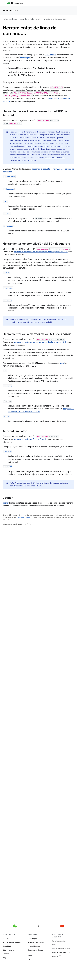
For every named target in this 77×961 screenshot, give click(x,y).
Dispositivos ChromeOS (61, 948)
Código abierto (8, 950)
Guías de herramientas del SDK (54, 19)
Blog (4, 957)
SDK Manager (50, 55)
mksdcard (7, 467)
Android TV (56, 956)
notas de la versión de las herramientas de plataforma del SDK (40, 342)
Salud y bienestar (34, 946)
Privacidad (32, 956)
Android (6, 938)
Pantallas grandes (59, 941)
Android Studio (11, 10)
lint (5, 201)
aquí (62, 363)
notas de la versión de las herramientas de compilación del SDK (41, 252)
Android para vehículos (61, 952)
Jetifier (6, 503)
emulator (7, 451)
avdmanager (8, 189)
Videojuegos (32, 938)
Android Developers (10, 19)
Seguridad (7, 946)
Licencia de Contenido (24, 517)
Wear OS (55, 945)
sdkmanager (8, 226)
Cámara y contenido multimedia (35, 951)
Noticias (6, 954)
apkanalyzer (9, 176)
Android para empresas (11, 942)
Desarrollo (23, 19)
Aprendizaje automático (37, 942)
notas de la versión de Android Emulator (31, 439)
